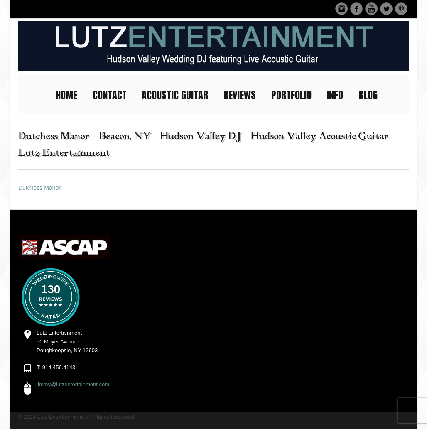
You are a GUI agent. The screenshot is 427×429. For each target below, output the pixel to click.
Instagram (341, 8)
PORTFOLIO (295, 94)
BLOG (368, 95)
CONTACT (113, 94)
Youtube (371, 8)
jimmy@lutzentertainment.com (73, 384)
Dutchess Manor (39, 187)
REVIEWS (243, 94)
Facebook (356, 8)
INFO (338, 94)
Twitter (386, 8)
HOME (70, 94)
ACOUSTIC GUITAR (179, 94)
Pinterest (401, 8)
